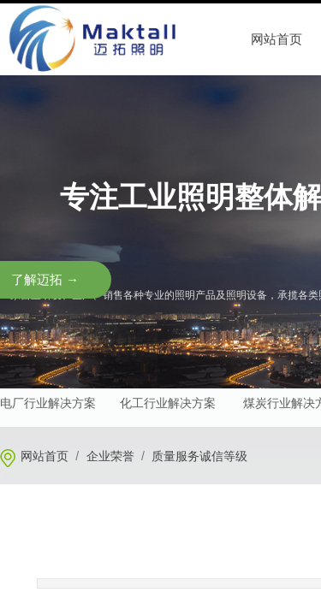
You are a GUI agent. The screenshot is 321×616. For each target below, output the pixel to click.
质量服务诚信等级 (199, 456)
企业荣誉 (110, 456)
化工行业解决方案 (168, 403)
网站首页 (44, 456)
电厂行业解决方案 (48, 403)
